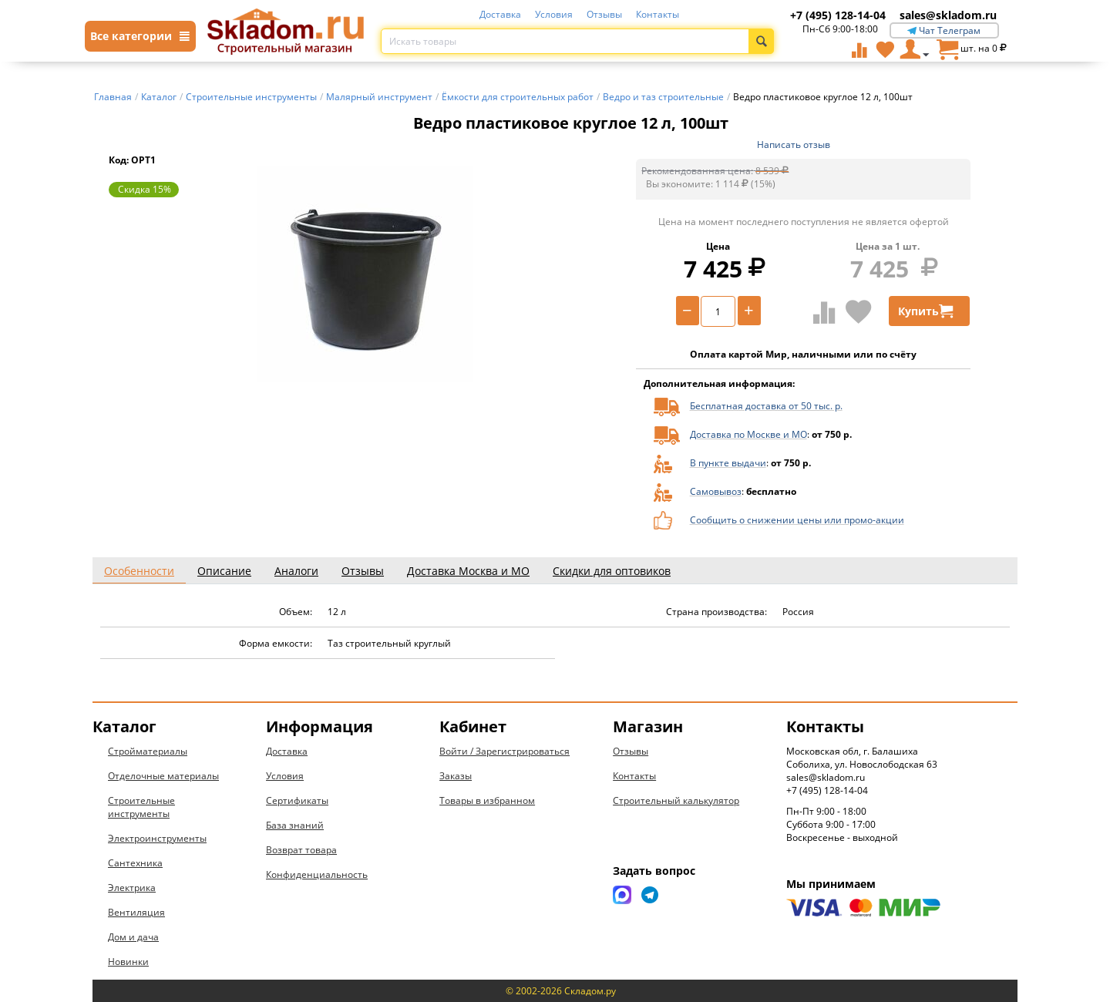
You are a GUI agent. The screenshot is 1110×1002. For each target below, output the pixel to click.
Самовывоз (716, 491)
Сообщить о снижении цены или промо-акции (797, 519)
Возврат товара (301, 849)
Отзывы (604, 14)
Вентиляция (136, 912)
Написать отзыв (793, 144)
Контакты (657, 14)
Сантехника (135, 862)
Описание (224, 570)
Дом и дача (133, 936)
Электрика (132, 887)
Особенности (139, 570)
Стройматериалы (147, 751)
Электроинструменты (157, 838)
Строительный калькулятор (676, 800)
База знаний (295, 825)
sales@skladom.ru (948, 15)
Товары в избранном (487, 800)
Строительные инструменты (141, 807)
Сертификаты (297, 800)
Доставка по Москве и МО (748, 434)
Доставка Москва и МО (468, 570)
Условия (554, 14)
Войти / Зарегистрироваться (504, 751)
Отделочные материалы (163, 775)
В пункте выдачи (728, 462)
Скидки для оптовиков (612, 570)
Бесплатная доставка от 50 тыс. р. (766, 405)
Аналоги (296, 570)
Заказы (455, 775)
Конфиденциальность (317, 874)
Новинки (128, 961)
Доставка (500, 14)
